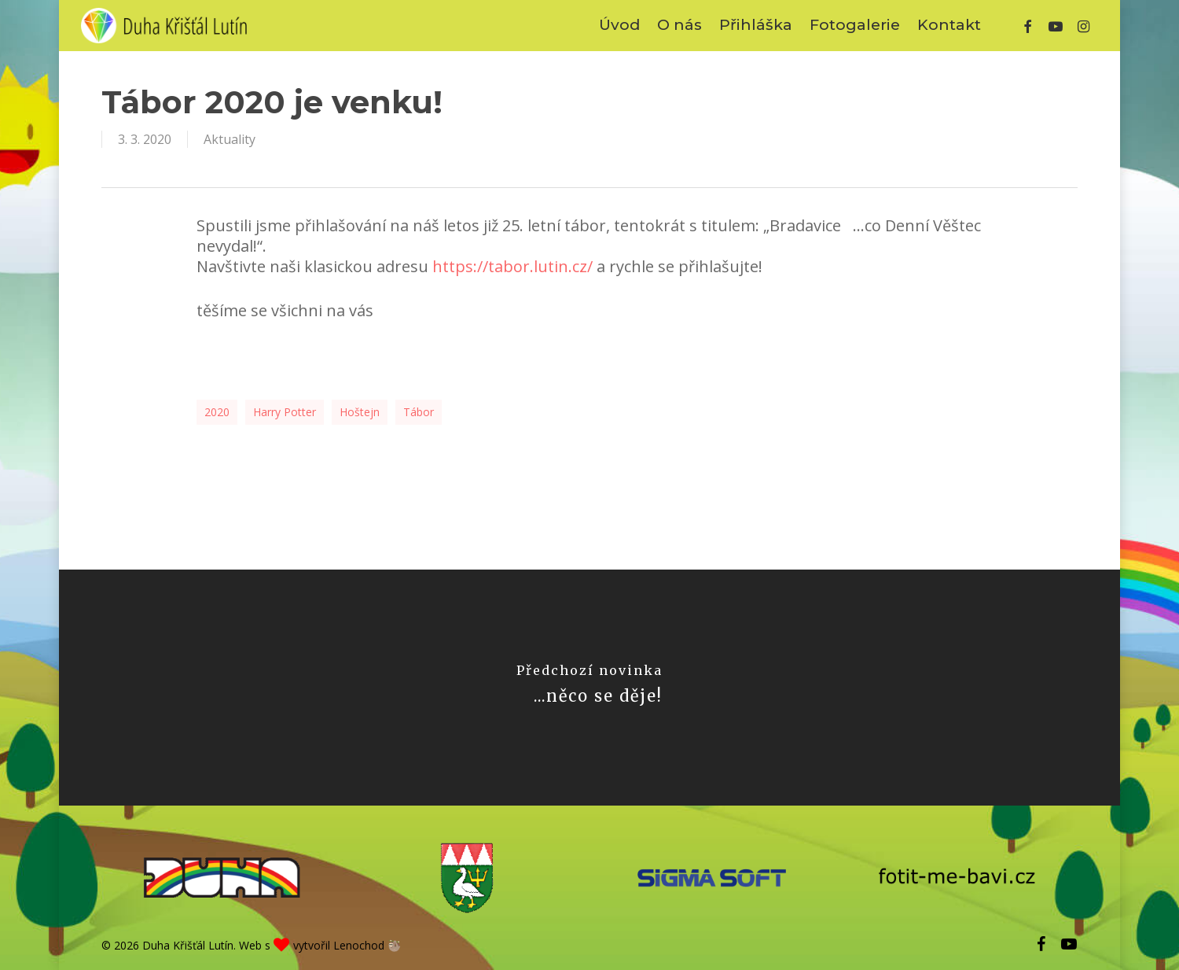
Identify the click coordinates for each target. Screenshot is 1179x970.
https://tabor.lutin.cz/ (512, 266)
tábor (418, 411)
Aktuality (229, 139)
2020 (217, 411)
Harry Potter (284, 411)
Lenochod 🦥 (367, 945)
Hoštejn (360, 411)
